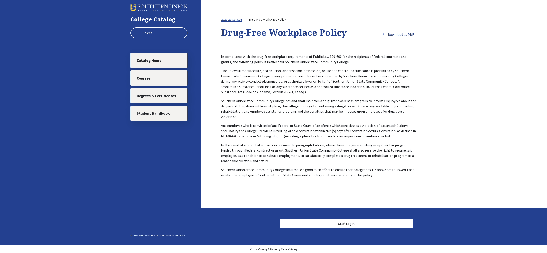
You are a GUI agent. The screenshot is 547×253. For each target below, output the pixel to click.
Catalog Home (149, 60)
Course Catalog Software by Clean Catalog (273, 249)
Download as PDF (397, 34)
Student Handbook (153, 114)
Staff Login (346, 223)
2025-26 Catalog (231, 19)
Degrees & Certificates (156, 96)
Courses (144, 78)
